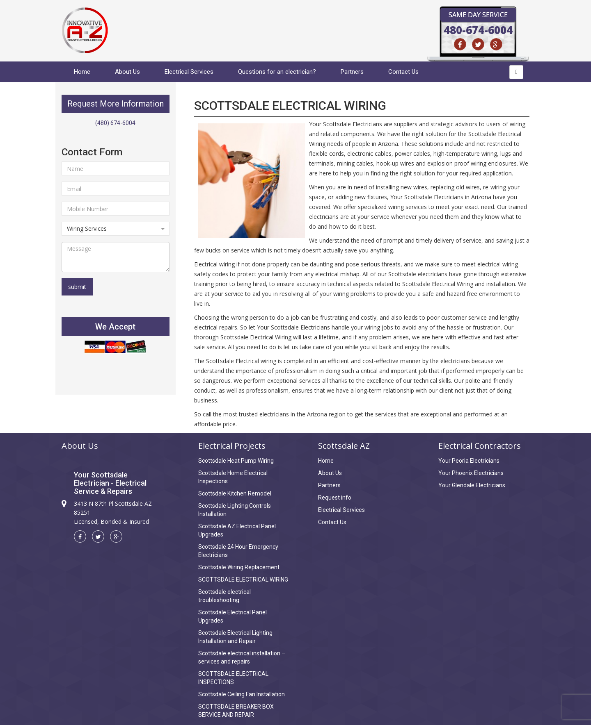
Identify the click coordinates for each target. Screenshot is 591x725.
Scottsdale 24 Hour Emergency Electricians (238, 550)
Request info (334, 497)
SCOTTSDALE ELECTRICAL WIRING (243, 579)
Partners (352, 71)
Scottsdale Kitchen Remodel (234, 493)
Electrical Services (189, 71)
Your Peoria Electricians (468, 460)
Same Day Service (478, 14)
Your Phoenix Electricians (471, 473)
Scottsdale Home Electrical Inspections (233, 477)
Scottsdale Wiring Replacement (238, 567)
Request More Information (115, 104)
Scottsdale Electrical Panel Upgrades (232, 616)
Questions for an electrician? (277, 71)
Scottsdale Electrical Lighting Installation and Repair (235, 637)
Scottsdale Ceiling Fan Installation (241, 694)
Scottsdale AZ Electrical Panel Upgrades (237, 530)
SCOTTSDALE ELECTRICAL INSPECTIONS (233, 677)
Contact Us (403, 71)
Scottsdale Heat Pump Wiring (236, 460)
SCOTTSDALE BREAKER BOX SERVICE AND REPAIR (236, 710)
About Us (127, 71)
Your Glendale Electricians (471, 485)
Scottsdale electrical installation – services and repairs (241, 657)
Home (82, 71)
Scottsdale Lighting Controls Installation (234, 509)
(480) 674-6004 (115, 123)
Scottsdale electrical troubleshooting (224, 596)
